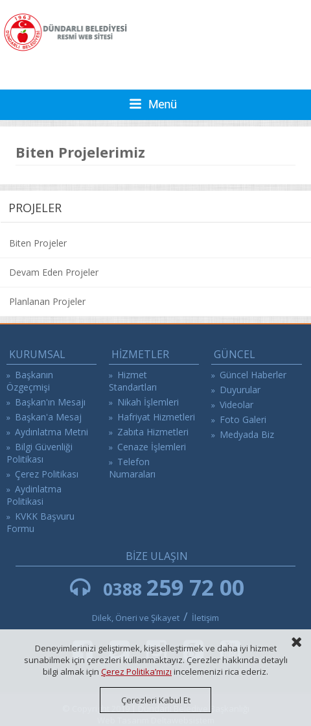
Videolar (236, 404)
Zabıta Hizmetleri (153, 432)
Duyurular (240, 389)
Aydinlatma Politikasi (34, 495)
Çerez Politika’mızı (136, 671)
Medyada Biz (247, 434)
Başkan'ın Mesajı (50, 402)
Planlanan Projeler (47, 301)
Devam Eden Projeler (53, 272)
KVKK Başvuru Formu (40, 522)
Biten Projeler (38, 243)
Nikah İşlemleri (148, 402)
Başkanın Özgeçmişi (29, 381)
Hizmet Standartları (133, 381)
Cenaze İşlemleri (151, 447)
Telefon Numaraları (132, 467)
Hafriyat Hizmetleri (156, 417)
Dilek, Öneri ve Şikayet (135, 617)
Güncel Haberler (253, 375)
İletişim (205, 617)
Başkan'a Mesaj (48, 417)
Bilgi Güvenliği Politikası (39, 453)
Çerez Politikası (46, 474)
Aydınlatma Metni (51, 432)
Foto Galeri (243, 419)
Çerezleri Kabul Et (155, 700)
